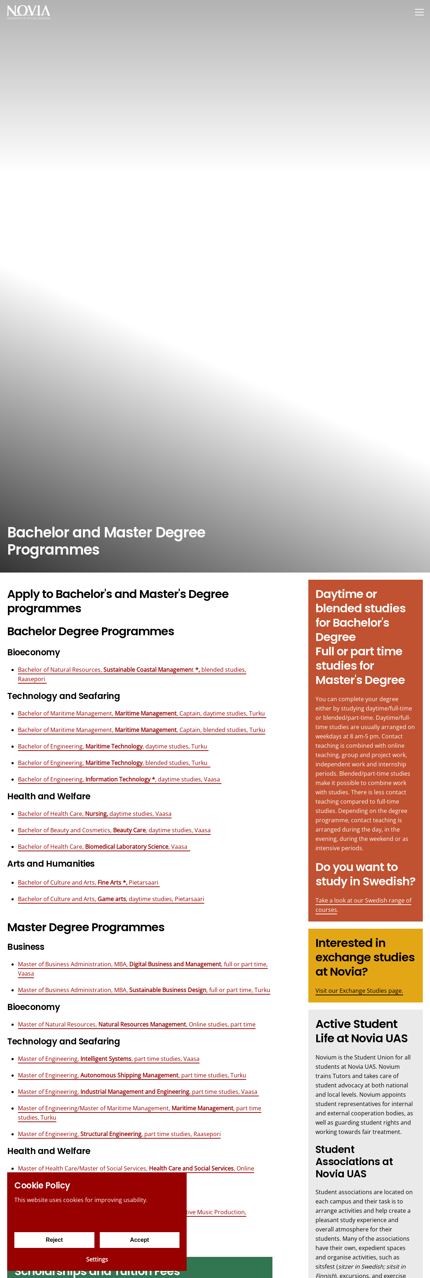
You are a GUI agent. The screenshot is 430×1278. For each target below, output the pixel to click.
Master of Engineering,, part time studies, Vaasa (109, 1059)
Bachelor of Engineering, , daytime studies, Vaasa (119, 779)
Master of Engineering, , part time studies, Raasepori (119, 1134)
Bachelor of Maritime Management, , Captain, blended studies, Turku (141, 730)
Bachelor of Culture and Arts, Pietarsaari (89, 882)
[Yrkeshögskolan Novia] (28, 12)
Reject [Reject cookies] (54, 1240)
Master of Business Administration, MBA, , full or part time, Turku (144, 990)
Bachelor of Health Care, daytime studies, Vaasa (95, 814)
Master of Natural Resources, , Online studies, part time (137, 1024)
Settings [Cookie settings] (97, 1259)
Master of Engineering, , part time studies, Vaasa (138, 1092)
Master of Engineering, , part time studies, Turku (132, 1075)
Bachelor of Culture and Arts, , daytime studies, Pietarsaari (111, 899)
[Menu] (419, 12)
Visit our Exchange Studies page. (359, 991)
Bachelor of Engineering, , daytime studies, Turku (113, 746)
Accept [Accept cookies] (139, 1240)
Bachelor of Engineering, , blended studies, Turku (114, 763)
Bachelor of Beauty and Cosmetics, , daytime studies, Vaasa (114, 830)
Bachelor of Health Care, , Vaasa (104, 847)
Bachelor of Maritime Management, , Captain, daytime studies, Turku (142, 713)
